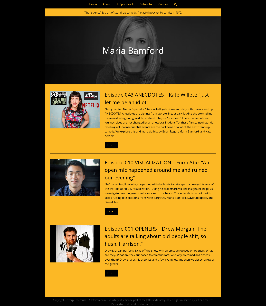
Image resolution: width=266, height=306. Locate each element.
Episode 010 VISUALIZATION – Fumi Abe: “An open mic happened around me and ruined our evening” (157, 170)
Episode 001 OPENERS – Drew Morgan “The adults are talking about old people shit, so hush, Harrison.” (155, 236)
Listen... (111, 145)
